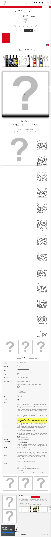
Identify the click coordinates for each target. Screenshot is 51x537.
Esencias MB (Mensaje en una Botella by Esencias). (24, 390)
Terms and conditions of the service (41, 534)
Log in (40, 3)
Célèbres (43, 193)
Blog (37, 3)
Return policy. (19, 436)
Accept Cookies (8, 532)
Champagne (18, 6)
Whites (8, 6)
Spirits (23, 6)
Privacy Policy (47, 534)
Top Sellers (30, 3)
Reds (4, 6)
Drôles (46, 193)
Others (12, 6)
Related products (25, 49)
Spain (18, 366)
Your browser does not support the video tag (25, 94)
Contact (34, 3)
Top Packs (26, 3)
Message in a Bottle (30, 6)
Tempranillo (39, 148)
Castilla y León (43, 159)
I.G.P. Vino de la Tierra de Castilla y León (23, 369)
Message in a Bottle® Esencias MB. (25, 124)
